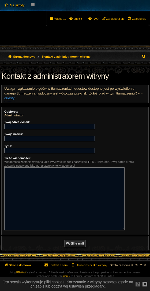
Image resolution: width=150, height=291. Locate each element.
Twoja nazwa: (13, 134)
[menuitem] (14, 5)
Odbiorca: (11, 111)
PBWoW (21, 272)
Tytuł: (8, 146)
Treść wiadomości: (17, 158)
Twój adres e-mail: (17, 122)
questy (9, 98)
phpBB (67, 276)
